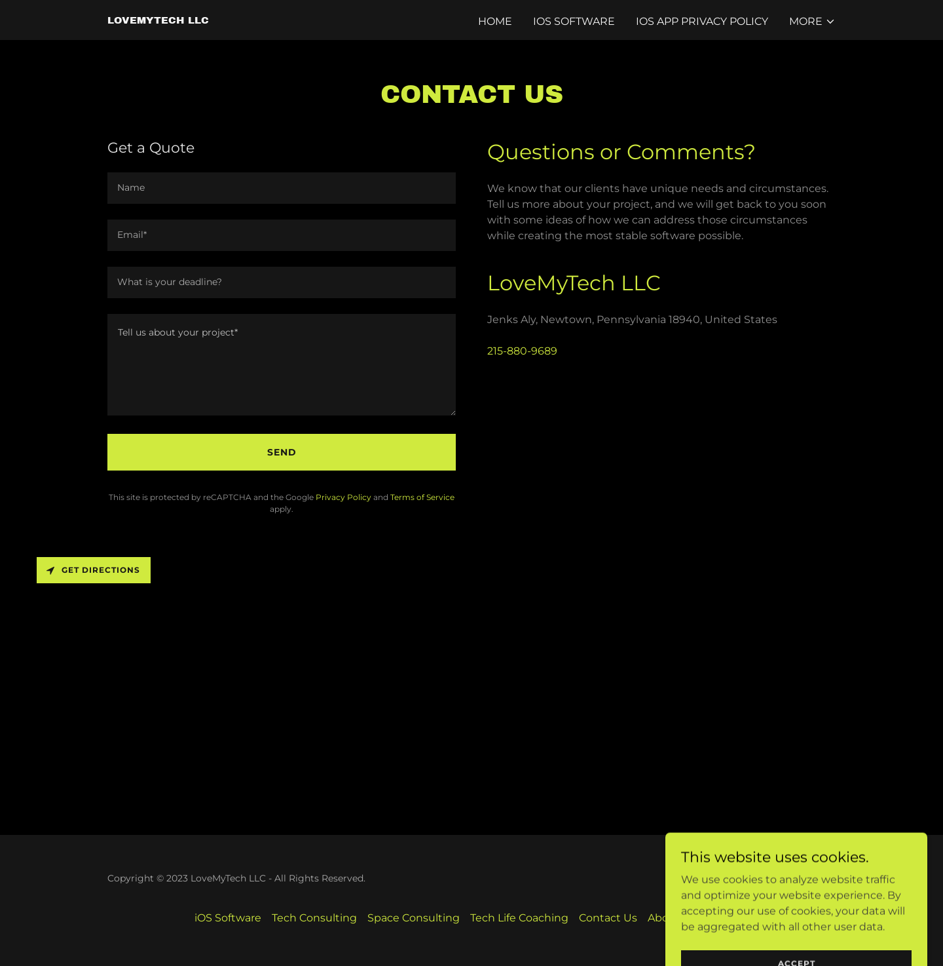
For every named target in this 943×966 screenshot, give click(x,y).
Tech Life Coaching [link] (519, 918)
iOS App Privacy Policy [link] (702, 21)
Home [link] (495, 21)
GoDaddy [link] (814, 878)
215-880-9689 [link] (522, 351)
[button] (812, 21)
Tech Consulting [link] (314, 918)
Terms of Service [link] (422, 497)
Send (282, 452)
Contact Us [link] (608, 918)
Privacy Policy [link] (343, 497)
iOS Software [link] (574, 21)
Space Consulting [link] (413, 918)
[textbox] (281, 188)
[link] (158, 20)
